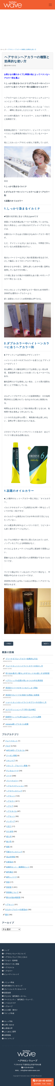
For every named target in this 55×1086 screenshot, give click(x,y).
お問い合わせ (9, 1025)
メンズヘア (10, 821)
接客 (8, 847)
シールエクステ (10, 1003)
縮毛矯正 (9, 872)
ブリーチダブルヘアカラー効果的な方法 (21, 659)
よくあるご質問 (10, 1032)
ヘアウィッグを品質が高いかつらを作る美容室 (24, 680)
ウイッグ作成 (9, 1013)
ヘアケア (9, 806)
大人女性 (9, 831)
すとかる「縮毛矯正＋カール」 (15, 996)
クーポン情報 (11, 755)
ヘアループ (8, 1006)
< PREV (8, 644)
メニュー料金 (9, 982)
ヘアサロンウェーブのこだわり (15, 957)
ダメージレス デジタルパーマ (15, 989)
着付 (7, 915)
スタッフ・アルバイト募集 (17, 766)
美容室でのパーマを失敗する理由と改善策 (22, 695)
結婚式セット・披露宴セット (17, 867)
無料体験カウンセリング (13, 986)
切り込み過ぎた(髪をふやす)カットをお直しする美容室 (27, 673)
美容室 (8, 887)
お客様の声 (8, 1028)
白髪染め (9, 862)
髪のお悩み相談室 (13, 897)
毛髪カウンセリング (14, 852)
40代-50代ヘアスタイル (15, 750)
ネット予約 (8, 1021)
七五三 (8, 826)
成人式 (8, 836)
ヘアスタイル (11, 811)
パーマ (8, 776)
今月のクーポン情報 (11, 964)
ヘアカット (10, 796)
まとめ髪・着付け (10, 1010)
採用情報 (7, 1035)
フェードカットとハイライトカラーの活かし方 (24, 666)
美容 (8, 882)
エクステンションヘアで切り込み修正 (20, 710)
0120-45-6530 (42, 1082)
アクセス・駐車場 (10, 960)
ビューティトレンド (11, 974)
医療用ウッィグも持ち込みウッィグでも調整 (23, 717)
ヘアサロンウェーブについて (15, 954)
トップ (6, 950)
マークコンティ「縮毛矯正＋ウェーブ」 (19, 999)
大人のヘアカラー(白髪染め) (16, 909)
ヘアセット (10, 816)
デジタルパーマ (12, 771)
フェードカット (11, 741)
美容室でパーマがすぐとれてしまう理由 (21, 688)
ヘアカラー (10, 801)
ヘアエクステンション (15, 786)
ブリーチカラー (12, 781)
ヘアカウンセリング (14, 791)
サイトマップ (9, 1039)
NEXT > (46, 644)
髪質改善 (7, 993)
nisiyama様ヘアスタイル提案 (16, 724)
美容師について (12, 892)
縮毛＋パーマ (11, 877)
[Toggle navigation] (50, 4)
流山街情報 (10, 857)
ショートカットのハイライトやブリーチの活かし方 (25, 702)
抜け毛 (8, 842)
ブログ (7, 746)
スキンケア (10, 761)
